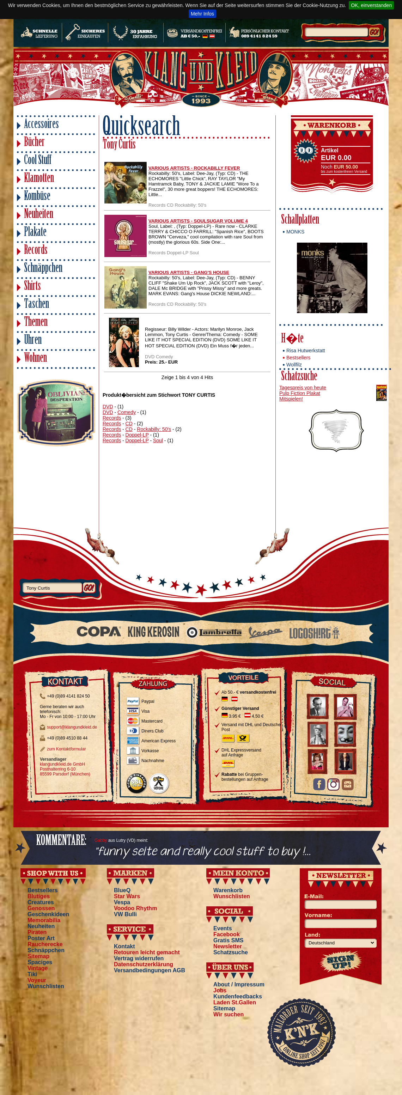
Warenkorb (228, 890)
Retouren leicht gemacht (147, 952)
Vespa (122, 902)
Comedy (126, 412)
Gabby (101, 840)
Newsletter (227, 946)
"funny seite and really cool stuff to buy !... (203, 852)
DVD (108, 406)
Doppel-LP (137, 435)
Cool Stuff (37, 161)
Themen (36, 323)
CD (129, 423)
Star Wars (127, 896)
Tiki (32, 974)
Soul (158, 440)
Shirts (32, 287)
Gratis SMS (228, 940)
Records (36, 251)
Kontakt (124, 946)
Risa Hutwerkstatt (305, 350)
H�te (292, 339)
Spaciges (40, 962)
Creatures (41, 902)
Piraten (37, 932)
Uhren (33, 341)
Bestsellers (298, 357)
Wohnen (35, 359)
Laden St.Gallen (234, 1002)
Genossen (41, 908)
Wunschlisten (46, 986)
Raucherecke (45, 944)
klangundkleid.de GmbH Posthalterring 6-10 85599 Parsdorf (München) (65, 769)
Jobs (219, 990)
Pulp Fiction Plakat (299, 393)
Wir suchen (228, 1014)
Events (222, 928)
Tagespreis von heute (302, 387)
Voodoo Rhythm (135, 908)
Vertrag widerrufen (139, 958)
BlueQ (122, 890)
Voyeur (37, 980)
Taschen (36, 305)
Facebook (226, 934)
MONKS (295, 232)
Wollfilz (294, 364)
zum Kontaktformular (66, 749)
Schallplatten (300, 220)
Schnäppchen (43, 269)
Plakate (35, 233)
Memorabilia (44, 920)
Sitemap (38, 956)
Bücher (34, 143)
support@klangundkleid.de (72, 727)
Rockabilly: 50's (154, 429)
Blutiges (39, 896)
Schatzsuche (299, 377)
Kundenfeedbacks (237, 996)
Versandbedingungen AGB (149, 970)
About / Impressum (238, 984)
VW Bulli (125, 914)
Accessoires (41, 125)
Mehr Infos (202, 14)
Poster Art (41, 938)
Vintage (38, 968)
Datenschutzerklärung (143, 964)
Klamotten (39, 179)
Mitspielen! (291, 399)
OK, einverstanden (371, 5)
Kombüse (37, 197)
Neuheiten (38, 215)
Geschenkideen (48, 914)
